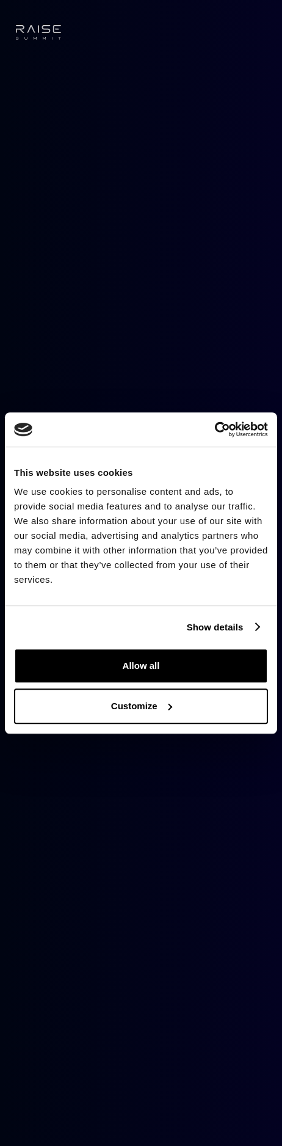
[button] (258, 32)
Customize (141, 706)
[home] (38, 32)
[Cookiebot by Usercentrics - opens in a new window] (214, 429)
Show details (215, 627)
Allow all (141, 665)
